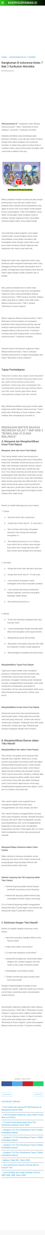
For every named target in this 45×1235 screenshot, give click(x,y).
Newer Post (7, 1094)
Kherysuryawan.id (22, 3)
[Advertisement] (22, 31)
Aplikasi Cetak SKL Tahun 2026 (16, 1160)
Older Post (38, 1094)
